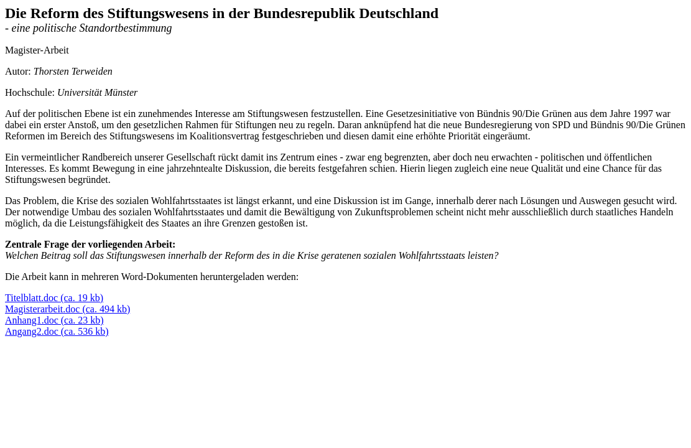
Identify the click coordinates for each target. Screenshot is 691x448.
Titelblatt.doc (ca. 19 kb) (54, 297)
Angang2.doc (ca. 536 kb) (57, 331)
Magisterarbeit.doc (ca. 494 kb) (67, 309)
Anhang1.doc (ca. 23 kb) (54, 320)
